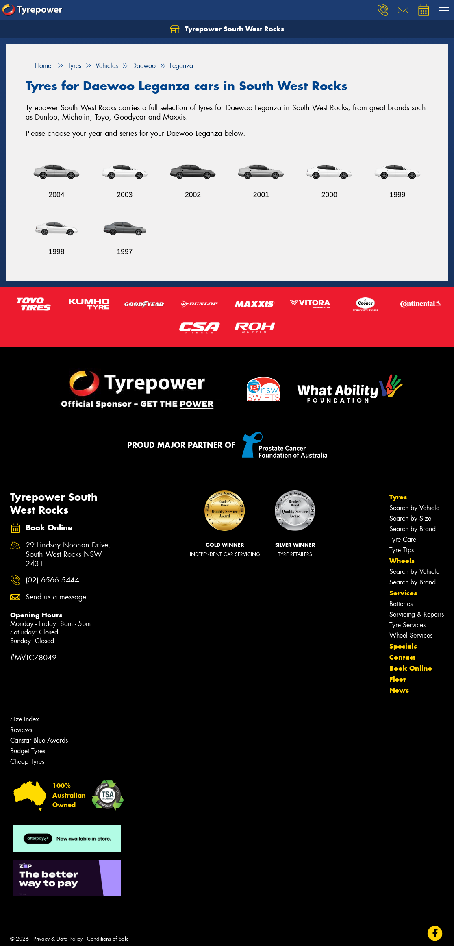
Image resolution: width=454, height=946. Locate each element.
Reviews (21, 730)
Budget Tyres (27, 751)
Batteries (401, 603)
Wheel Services (410, 635)
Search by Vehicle (414, 508)
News (399, 690)
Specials (403, 646)
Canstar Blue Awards (39, 740)
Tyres (398, 497)
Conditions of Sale (108, 938)
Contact (402, 657)
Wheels (402, 560)
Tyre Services (407, 625)
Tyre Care (402, 539)
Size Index (24, 719)
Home (38, 65)
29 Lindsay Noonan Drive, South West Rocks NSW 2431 (68, 555)
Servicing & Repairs (416, 614)
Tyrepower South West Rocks (227, 29)
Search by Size (410, 518)
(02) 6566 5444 (52, 580)
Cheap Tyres (27, 761)
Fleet (397, 679)
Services (403, 593)
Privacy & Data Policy (58, 938)
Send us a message (56, 597)
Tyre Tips (401, 550)
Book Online (410, 668)
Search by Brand (412, 529)
